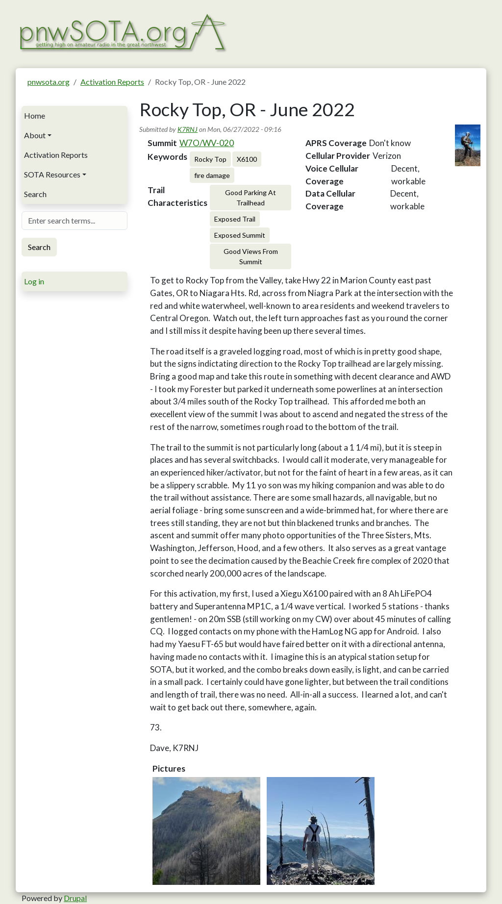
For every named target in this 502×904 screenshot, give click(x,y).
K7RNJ (187, 129)
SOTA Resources (52, 174)
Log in (34, 281)
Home (34, 115)
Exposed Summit (239, 235)
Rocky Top (210, 159)
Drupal (75, 898)
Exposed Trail (234, 219)
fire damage (212, 175)
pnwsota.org (48, 81)
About (35, 135)
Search (35, 194)
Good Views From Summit (251, 256)
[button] (206, 831)
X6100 (247, 159)
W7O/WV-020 (206, 143)
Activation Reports (112, 81)
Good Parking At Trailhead (250, 197)
